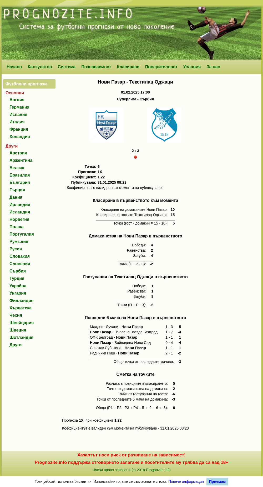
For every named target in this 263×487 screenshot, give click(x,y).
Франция (18, 129)
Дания (15, 197)
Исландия (19, 212)
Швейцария (21, 322)
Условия (192, 66)
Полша (16, 227)
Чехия (15, 315)
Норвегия (19, 219)
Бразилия (19, 175)
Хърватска (20, 308)
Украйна (17, 286)
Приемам (217, 481)
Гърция (17, 190)
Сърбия (17, 271)
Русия (15, 249)
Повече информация (186, 481)
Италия (17, 122)
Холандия (19, 136)
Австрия (18, 153)
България (19, 182)
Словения (19, 263)
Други (15, 345)
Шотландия (21, 337)
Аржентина (20, 160)
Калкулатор (40, 66)
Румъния (18, 241)
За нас (213, 66)
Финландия (21, 300)
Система (67, 66)
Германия (19, 107)
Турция (16, 278)
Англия (16, 100)
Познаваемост (96, 66)
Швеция (17, 330)
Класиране (128, 66)
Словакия (19, 256)
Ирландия (19, 204)
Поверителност (161, 66)
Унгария (17, 293)
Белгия (16, 167)
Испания (18, 114)
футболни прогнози (85, 27)
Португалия (21, 234)
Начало (14, 66)
